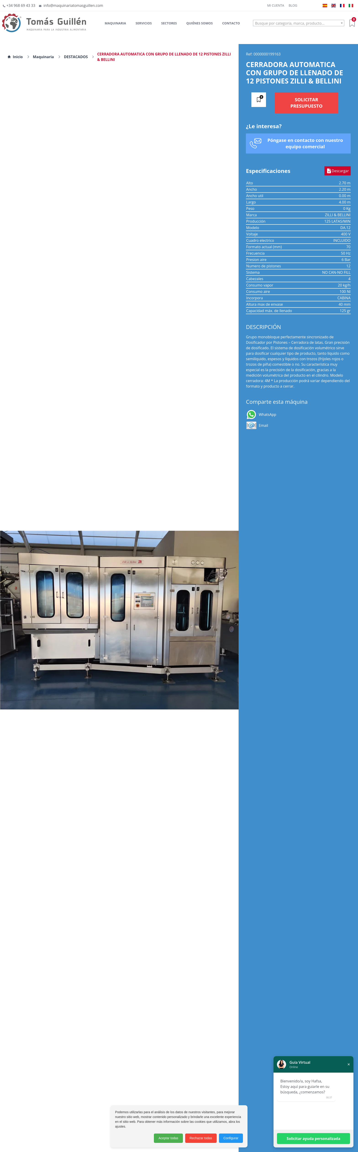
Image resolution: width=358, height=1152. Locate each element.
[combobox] (298, 23)
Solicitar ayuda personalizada (313, 1138)
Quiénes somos (199, 23)
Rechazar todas (201, 1138)
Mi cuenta (275, 5)
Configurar (231, 1138)
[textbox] (298, 23)
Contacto (231, 23)
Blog (293, 5)
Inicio (15, 56)
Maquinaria (115, 23)
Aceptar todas (168, 1138)
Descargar (337, 171)
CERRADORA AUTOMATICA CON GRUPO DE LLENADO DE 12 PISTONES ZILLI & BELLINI (164, 57)
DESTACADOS (76, 56)
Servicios (144, 23)
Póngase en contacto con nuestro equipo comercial (305, 143)
